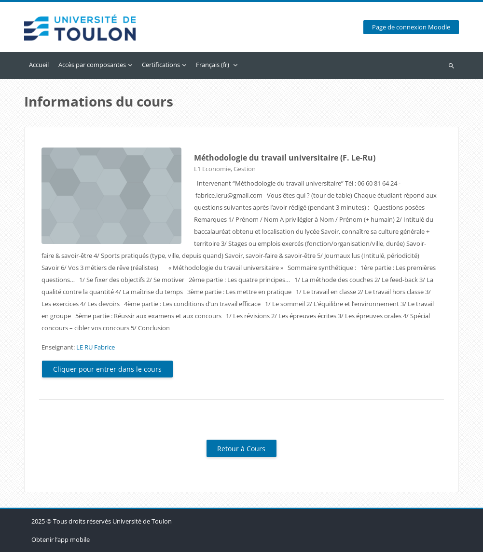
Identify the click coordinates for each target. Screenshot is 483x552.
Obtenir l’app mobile (60, 539)
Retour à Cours (241, 448)
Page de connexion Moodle (411, 27)
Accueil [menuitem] (39, 64)
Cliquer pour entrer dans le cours (107, 369)
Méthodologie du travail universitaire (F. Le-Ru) (284, 157)
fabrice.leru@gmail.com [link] (228, 195)
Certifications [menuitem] (161, 64)
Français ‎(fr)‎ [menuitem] (212, 64)
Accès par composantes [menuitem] (92, 64)
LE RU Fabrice (95, 347)
